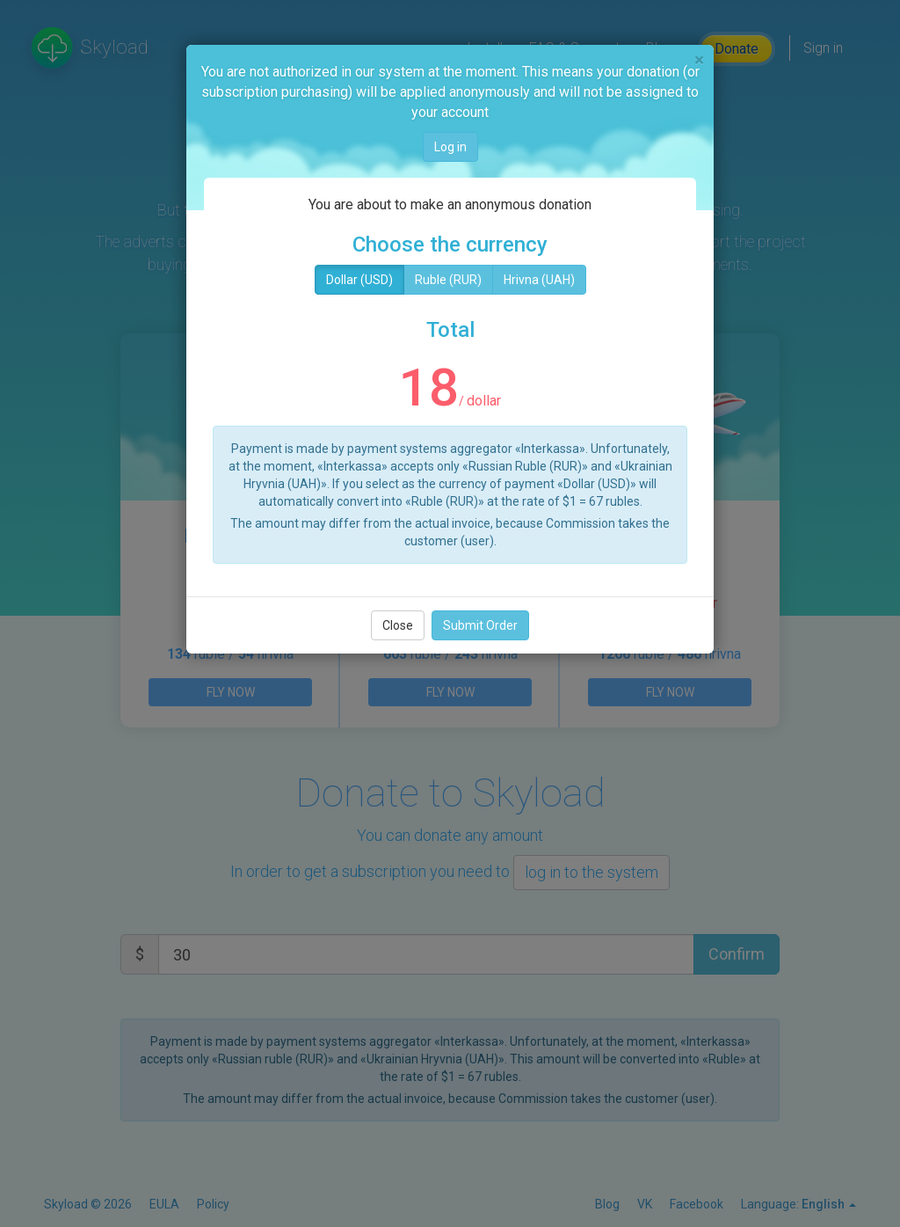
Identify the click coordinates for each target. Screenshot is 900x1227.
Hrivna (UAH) (539, 280)
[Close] (699, 60)
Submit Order (480, 625)
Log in (450, 147)
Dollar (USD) (359, 280)
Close (397, 625)
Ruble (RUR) (448, 280)
